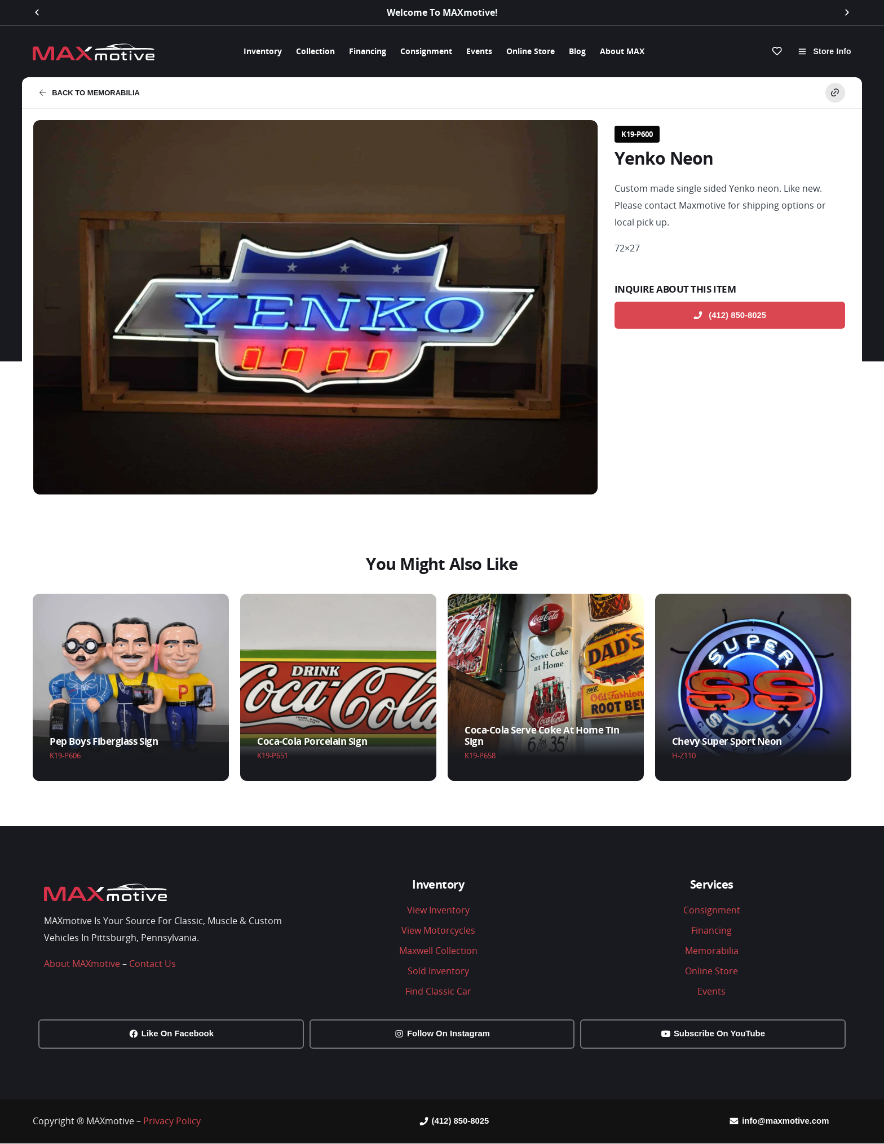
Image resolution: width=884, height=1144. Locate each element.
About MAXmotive (82, 963)
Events (479, 51)
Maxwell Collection (438, 950)
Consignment (426, 51)
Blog (577, 51)
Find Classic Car (438, 990)
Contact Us (152, 963)
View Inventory (438, 909)
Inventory (263, 51)
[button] (37, 12)
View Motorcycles (438, 929)
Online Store (530, 51)
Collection (315, 51)
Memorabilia (712, 950)
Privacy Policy (172, 1121)
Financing (367, 51)
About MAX (622, 51)
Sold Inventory (438, 970)
